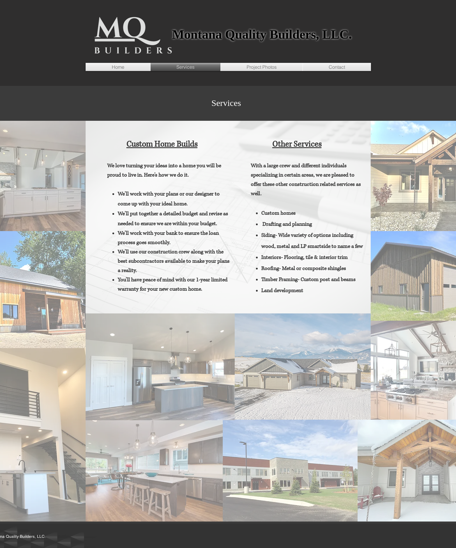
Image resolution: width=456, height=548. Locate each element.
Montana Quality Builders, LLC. (262, 34)
